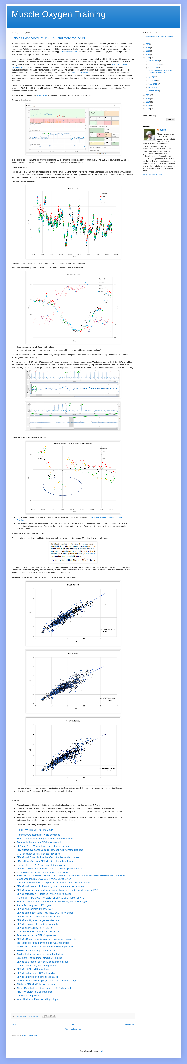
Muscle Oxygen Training (59, 14)
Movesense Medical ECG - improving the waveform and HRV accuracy (54, 882)
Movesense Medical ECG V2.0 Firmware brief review (44, 879)
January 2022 (153, 91)
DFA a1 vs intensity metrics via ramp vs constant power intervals (50, 868)
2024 (148, 51)
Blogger (104, 1051)
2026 (148, 44)
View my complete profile (153, 174)
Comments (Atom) (29, 1035)
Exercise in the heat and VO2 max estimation (40, 842)
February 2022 (154, 87)
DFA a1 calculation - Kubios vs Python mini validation (44, 894)
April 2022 (152, 81)
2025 (148, 48)
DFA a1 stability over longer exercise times (38, 920)
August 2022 (153, 68)
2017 (148, 109)
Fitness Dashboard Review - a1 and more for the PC (49, 38)
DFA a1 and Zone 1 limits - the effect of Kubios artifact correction (50, 857)
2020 (148, 99)
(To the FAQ (23, 830)
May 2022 (152, 77)
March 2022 (153, 84)
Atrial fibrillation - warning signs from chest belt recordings (46, 980)
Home (73, 1024)
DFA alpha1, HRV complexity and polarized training (43, 846)
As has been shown (80, 73)
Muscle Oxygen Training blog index (159, 37)
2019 (148, 102)
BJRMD (163, 130)
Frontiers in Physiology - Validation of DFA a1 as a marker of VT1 (50, 897)
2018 (148, 105)
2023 (148, 55)
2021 (148, 95)
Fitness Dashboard (69, 52)
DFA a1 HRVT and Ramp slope (33, 969)
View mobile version (73, 1029)
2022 (148, 58)
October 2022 (153, 61)
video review (42, 95)
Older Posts (129, 1024)
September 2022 (154, 64)
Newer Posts (17, 1024)
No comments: (33, 1016)
